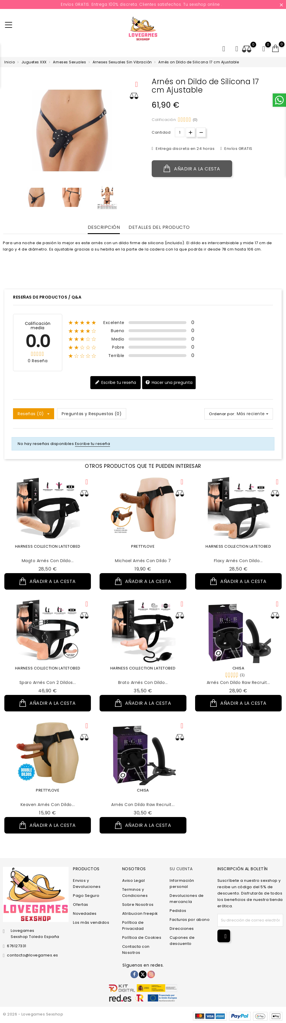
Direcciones (182, 928)
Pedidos (178, 910)
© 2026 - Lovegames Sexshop (33, 1014)
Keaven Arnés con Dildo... (48, 804)
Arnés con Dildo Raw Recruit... (238, 682)
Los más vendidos (91, 922)
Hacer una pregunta (168, 383)
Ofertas (80, 904)
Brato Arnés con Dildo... (143, 682)
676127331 (16, 946)
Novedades (85, 913)
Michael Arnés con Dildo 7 (143, 561)
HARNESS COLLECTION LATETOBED (47, 546)
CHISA (238, 668)
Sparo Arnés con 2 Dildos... (47, 682)
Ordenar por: (222, 414)
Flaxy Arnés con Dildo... (238, 561)
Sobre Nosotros (138, 904)
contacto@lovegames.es (32, 955)
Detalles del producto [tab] (159, 228)
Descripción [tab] (104, 228)
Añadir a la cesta (192, 168)
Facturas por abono (190, 919)
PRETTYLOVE (143, 546)
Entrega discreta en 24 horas (185, 148)
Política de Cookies (142, 937)
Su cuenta (181, 868)
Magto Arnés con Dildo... (48, 561)
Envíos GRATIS (237, 148)
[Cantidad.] (179, 132)
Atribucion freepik (140, 913)
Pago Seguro (86, 895)
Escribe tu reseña (115, 383)
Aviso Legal (133, 880)
